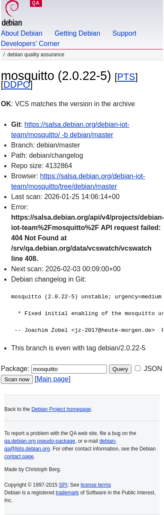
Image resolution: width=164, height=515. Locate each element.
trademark (67, 493)
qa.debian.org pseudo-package (39, 441)
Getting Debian (77, 33)
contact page (19, 457)
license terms (96, 485)
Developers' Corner (30, 43)
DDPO (16, 84)
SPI (63, 485)
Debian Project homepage (61, 409)
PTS (126, 76)
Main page (52, 379)
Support (125, 33)
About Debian (21, 33)
